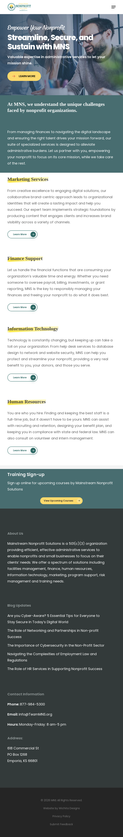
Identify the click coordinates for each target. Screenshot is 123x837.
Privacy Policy (61, 816)
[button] (113, 7)
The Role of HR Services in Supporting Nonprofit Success (54, 668)
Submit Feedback (61, 824)
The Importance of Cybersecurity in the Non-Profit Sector (55, 645)
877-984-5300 (32, 704)
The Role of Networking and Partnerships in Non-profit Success (53, 633)
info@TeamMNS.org (35, 714)
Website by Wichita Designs (61, 808)
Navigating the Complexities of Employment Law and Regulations (52, 657)
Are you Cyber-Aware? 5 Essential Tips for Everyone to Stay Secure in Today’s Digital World (53, 618)
